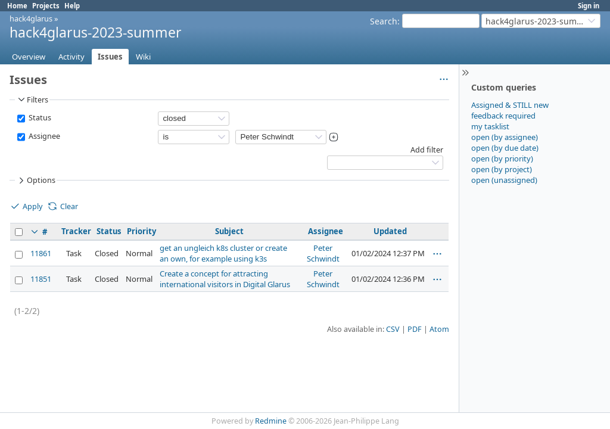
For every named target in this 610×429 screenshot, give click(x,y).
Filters (32, 99)
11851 (40, 278)
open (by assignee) (504, 137)
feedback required (503, 115)
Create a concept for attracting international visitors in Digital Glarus (225, 279)
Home (17, 5)
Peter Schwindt (323, 253)
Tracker (76, 231)
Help (72, 5)
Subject (229, 231)
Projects (46, 5)
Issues (110, 56)
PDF (414, 329)
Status (39, 118)
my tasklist (490, 126)
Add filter (426, 150)
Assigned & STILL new (510, 105)
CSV (393, 329)
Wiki (143, 56)
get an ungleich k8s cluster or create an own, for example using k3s (223, 253)
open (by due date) (505, 147)
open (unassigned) (504, 180)
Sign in (588, 5)
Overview (28, 56)
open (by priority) (502, 158)
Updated (390, 231)
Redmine (271, 421)
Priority (141, 231)
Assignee (43, 136)
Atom (439, 329)
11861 (40, 253)
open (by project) (501, 169)
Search (383, 21)
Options (35, 180)
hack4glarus (31, 18)
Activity (71, 56)
